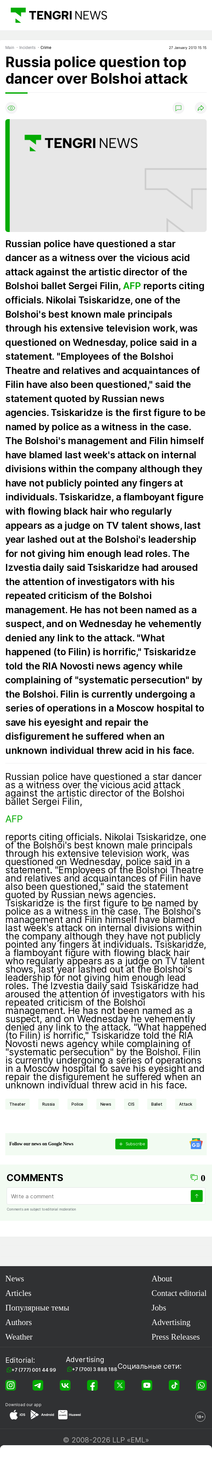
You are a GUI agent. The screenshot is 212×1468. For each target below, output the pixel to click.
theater (17, 1104)
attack (185, 1104)
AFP (132, 286)
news (105, 1104)
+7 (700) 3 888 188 (94, 1369)
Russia (48, 1104)
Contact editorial (179, 1293)
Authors (18, 1322)
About (162, 1278)
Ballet (156, 1104)
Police (77, 1104)
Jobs (159, 1307)
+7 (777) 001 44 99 (34, 1370)
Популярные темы (37, 1307)
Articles (18, 1293)
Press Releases (176, 1336)
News (14, 1278)
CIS (131, 1104)
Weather (19, 1336)
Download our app (23, 1404)
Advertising (171, 1322)
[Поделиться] (201, 108)
